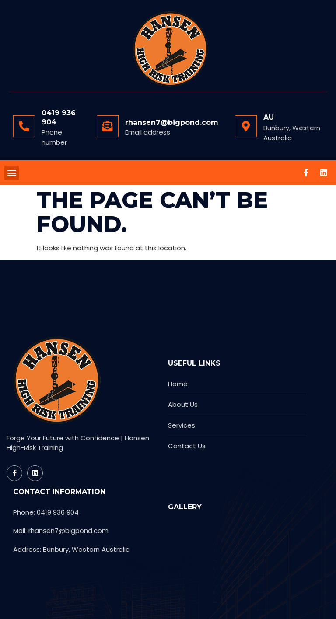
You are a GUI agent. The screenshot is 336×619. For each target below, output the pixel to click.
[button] (11, 173)
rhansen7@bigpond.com (171, 122)
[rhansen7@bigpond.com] (108, 126)
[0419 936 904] (24, 126)
